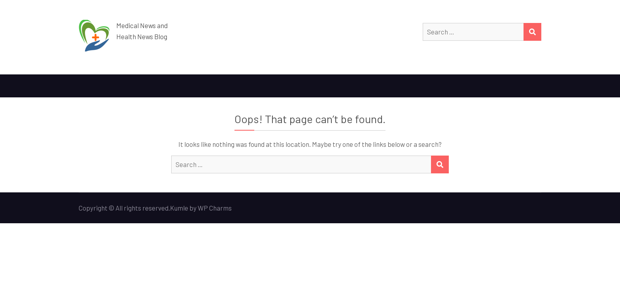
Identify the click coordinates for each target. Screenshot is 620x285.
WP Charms (215, 208)
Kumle (179, 208)
